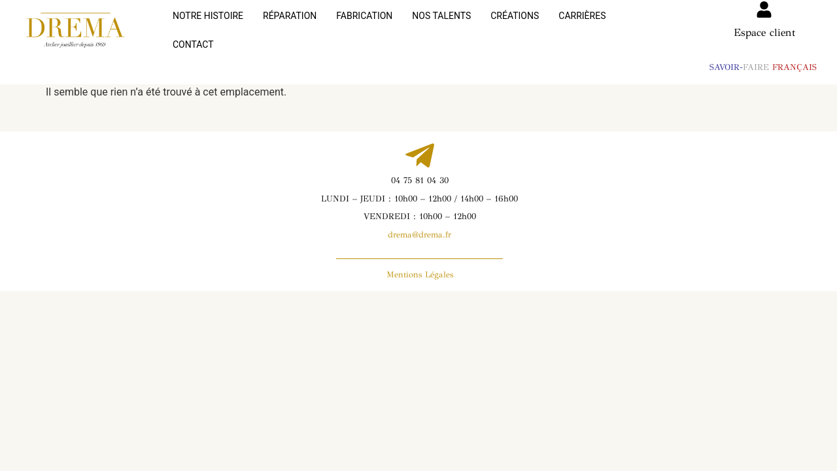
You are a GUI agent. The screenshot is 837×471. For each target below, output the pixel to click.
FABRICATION (364, 25)
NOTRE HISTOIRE (208, 25)
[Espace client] (764, 9)
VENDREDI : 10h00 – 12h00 (420, 206)
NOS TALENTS (441, 25)
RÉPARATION (289, 25)
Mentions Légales (419, 265)
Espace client (764, 32)
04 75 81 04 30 (420, 171)
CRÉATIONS (514, 25)
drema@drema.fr (419, 225)
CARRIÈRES (582, 25)
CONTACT (645, 25)
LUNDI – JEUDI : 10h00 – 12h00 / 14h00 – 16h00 (419, 189)
